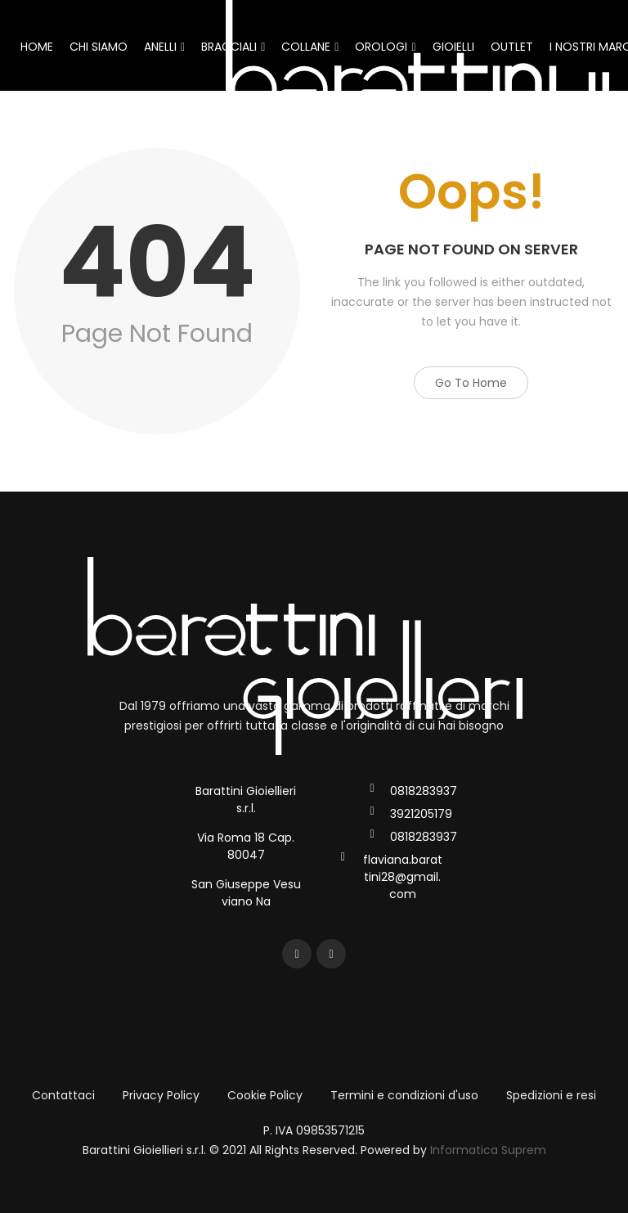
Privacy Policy (161, 1095)
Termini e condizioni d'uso (404, 1095)
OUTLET (512, 46)
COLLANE (310, 46)
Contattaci (63, 1095)
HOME (36, 46)
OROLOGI (385, 46)
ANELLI (164, 46)
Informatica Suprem (488, 1150)
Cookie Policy (265, 1095)
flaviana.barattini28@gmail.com (402, 876)
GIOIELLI (453, 46)
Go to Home (471, 383)
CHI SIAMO (99, 46)
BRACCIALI (233, 46)
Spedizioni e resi (551, 1095)
